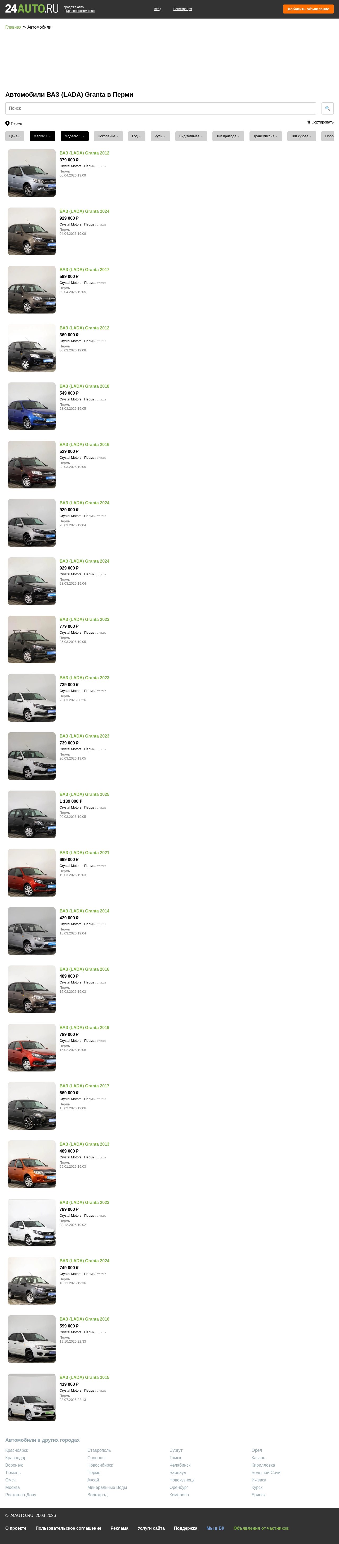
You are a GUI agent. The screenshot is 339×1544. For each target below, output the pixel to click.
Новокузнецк (182, 1480)
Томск (175, 1457)
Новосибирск (100, 1465)
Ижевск (259, 1480)
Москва (12, 1487)
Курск (257, 1487)
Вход (157, 9)
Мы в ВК (215, 1528)
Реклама (119, 1528)
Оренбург (179, 1487)
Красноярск (16, 1450)
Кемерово (179, 1495)
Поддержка (185, 1528)
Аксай (93, 1480)
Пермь (93, 1472)
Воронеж (14, 1465)
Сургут (176, 1450)
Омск (10, 1480)
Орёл (257, 1450)
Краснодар (15, 1457)
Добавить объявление (308, 9)
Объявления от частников (261, 1528)
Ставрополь (99, 1450)
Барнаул (178, 1472)
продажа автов (79, 9)
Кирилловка (263, 1465)
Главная (13, 27)
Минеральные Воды (107, 1487)
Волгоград (97, 1495)
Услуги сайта (151, 1528)
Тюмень (13, 1472)
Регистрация (182, 9)
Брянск (258, 1495)
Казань (258, 1457)
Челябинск (180, 1465)
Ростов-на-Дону (20, 1495)
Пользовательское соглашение (68, 1528)
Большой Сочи (266, 1472)
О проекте (15, 1528)
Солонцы (96, 1457)
